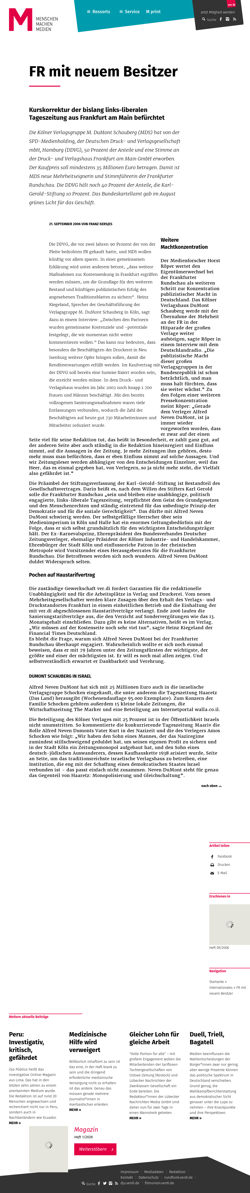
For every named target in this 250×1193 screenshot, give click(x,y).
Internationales (220, 988)
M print (153, 11)
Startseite (216, 982)
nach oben (209, 786)
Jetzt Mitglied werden (218, 12)
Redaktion (177, 1172)
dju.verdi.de (130, 1183)
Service (132, 11)
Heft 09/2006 (229, 927)
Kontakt (127, 1177)
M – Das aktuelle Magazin (97, 1125)
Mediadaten (154, 1172)
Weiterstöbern (93, 1149)
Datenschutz (149, 1177)
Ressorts (101, 11)
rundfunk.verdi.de (178, 1177)
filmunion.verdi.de (159, 1183)
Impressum (130, 1172)
